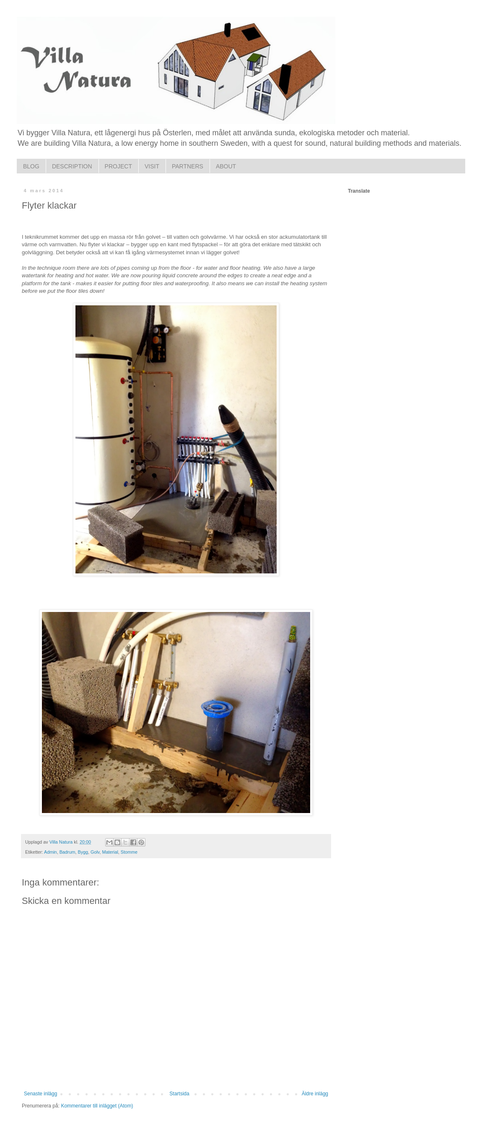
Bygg (83, 851)
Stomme (129, 851)
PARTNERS (187, 166)
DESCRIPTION (72, 166)
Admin (50, 851)
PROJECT (118, 166)
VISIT (152, 166)
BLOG (31, 166)
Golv (95, 851)
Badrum (67, 851)
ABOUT (226, 166)
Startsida (179, 1094)
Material (110, 851)
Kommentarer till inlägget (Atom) (97, 1106)
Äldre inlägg (315, 1094)
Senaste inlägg (40, 1094)
